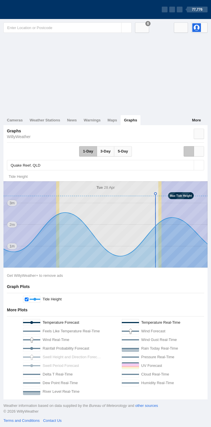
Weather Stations (45, 120)
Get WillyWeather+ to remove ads (35, 275)
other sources (146, 405)
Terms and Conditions (21, 420)
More (196, 120)
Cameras (15, 120)
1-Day (88, 151)
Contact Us (52, 420)
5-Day (123, 151)
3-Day (105, 151)
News (72, 120)
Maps (112, 120)
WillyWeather (19, 136)
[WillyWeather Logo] (30, 9)
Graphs (130, 120)
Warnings (92, 120)
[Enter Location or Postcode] (67, 27)
